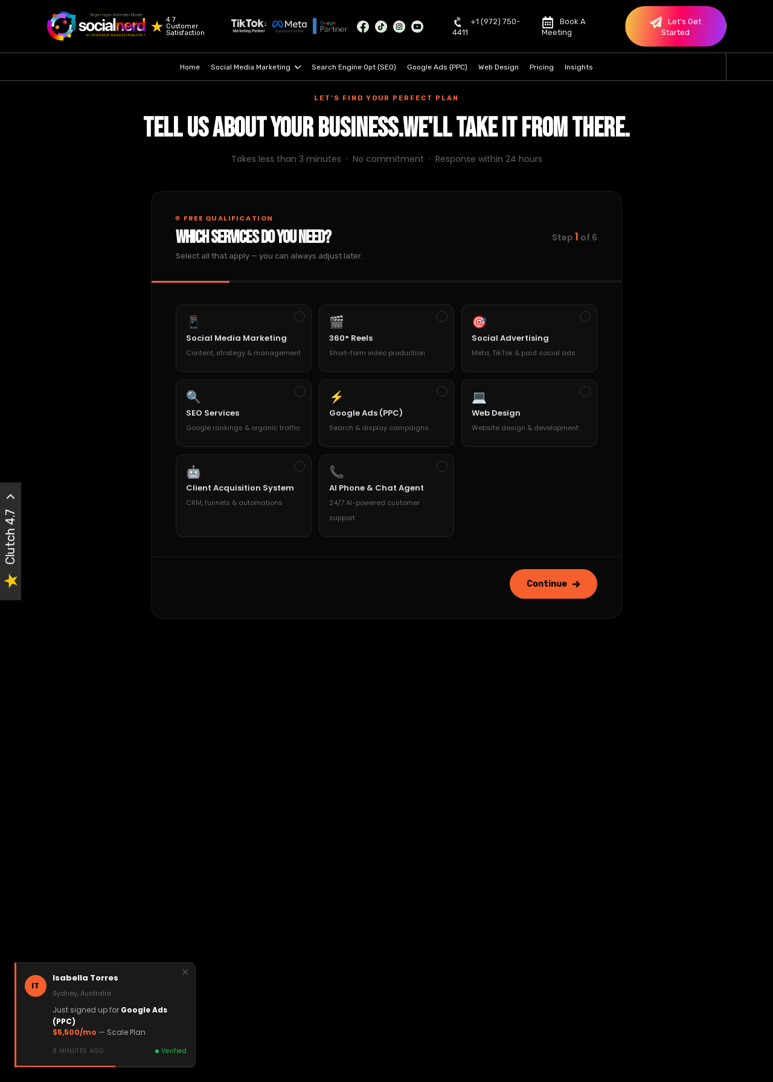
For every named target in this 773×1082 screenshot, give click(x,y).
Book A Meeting (564, 26)
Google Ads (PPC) (437, 67)
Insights (579, 67)
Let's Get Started (675, 26)
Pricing (542, 67)
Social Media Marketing (256, 67)
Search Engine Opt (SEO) (354, 67)
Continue (553, 584)
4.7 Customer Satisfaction (185, 26)
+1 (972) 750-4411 (486, 26)
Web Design (498, 67)
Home (190, 67)
